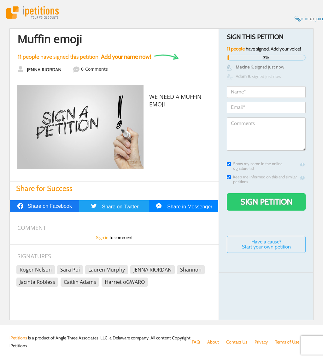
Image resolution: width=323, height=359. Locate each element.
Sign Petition (266, 201)
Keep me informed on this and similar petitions (262, 179)
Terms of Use (287, 342)
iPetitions (32, 12)
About (213, 342)
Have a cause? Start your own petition (266, 244)
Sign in (301, 18)
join (319, 18)
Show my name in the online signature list (255, 166)
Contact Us (236, 342)
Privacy (261, 342)
